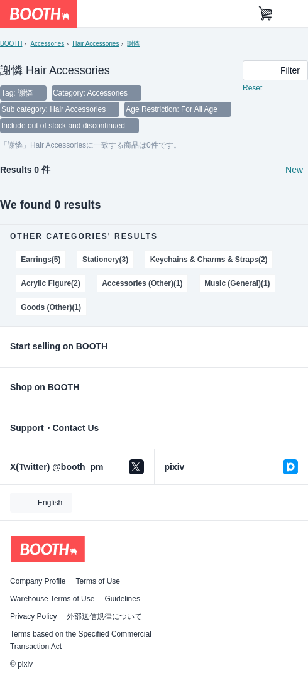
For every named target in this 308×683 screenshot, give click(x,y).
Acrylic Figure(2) (50, 283)
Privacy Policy (33, 616)
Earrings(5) (40, 259)
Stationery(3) (105, 259)
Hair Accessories (95, 43)
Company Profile (37, 581)
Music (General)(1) (237, 283)
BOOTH (11, 43)
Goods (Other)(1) (51, 307)
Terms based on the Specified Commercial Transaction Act (80, 640)
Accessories (47, 43)
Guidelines (122, 599)
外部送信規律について (104, 616)
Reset (252, 88)
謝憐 (133, 43)
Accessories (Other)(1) (142, 283)
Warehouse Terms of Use (52, 599)
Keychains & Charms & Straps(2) (209, 259)
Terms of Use (97, 581)
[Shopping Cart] (266, 14)
